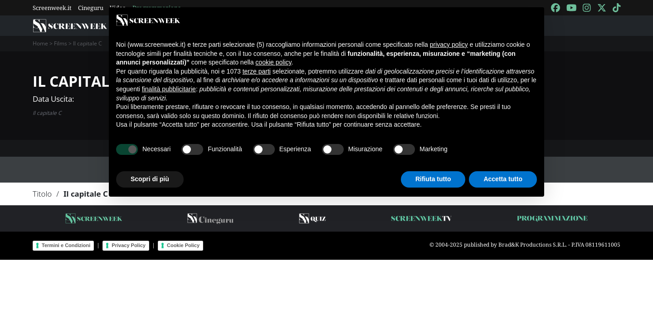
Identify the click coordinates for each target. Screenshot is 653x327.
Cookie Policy (183, 245)
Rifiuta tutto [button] (433, 179)
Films (60, 43)
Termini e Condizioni (66, 245)
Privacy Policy (129, 245)
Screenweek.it (52, 8)
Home (40, 43)
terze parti (257, 71)
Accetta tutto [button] (502, 179)
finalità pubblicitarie (169, 89)
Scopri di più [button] (150, 179)
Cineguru (90, 8)
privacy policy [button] (449, 44)
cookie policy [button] (273, 62)
